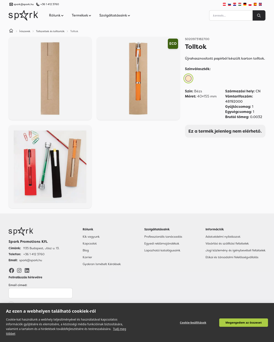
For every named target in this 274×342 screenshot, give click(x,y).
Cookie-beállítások (193, 322)
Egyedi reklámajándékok (161, 243)
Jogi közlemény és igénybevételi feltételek (235, 250)
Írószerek (24, 31)
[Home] (11, 31)
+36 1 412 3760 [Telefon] (34, 254)
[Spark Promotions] (23, 15)
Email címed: (18, 285)
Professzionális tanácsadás (163, 236)
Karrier (87, 257)
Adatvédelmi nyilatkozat (223, 236)
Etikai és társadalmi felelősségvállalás (232, 257)
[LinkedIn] (27, 270)
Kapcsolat (90, 243)
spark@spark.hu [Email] (30, 260)
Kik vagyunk (91, 236)
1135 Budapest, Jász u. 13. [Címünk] (41, 248)
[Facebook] (12, 270)
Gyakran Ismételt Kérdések (102, 264)
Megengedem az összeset (243, 322)
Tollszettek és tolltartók (50, 31)
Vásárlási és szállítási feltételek (227, 243)
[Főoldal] (34, 231)
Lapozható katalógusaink (162, 250)
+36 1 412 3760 (49, 4)
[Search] (259, 15)
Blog (86, 250)
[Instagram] (19, 270)
